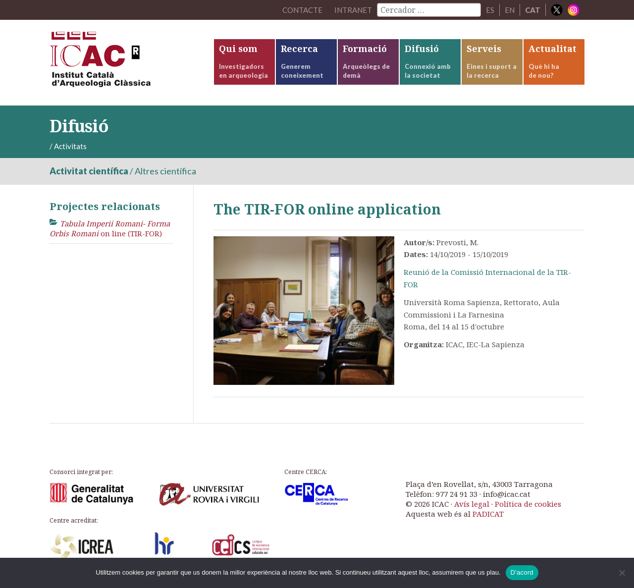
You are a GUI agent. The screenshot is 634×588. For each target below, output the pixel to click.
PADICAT (488, 514)
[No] (622, 573)
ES (490, 9)
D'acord (522, 572)
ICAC (124, 63)
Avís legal (471, 504)
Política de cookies (528, 504)
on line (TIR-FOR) (110, 228)
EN (510, 9)
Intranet (353, 9)
